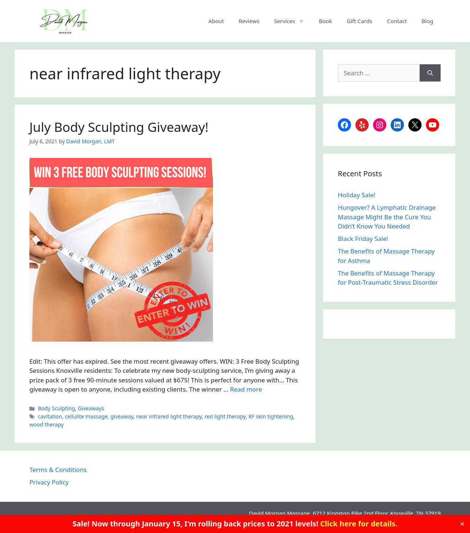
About (216, 21)
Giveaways (91, 408)
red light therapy (225, 416)
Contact (397, 21)
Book (325, 21)
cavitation (50, 416)
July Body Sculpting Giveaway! (119, 127)
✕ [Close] (462, 524)
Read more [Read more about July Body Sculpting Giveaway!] (246, 389)
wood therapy (46, 424)
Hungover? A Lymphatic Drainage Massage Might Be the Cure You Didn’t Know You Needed (387, 216)
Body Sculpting (56, 408)
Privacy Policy (49, 482)
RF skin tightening (271, 416)
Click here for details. (359, 524)
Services (292, 21)
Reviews (249, 21)
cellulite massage (86, 416)
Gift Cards (359, 21)
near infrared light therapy (169, 416)
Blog (427, 21)
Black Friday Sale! (363, 238)
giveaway (122, 416)
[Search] (430, 73)
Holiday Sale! (356, 195)
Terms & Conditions (58, 469)
